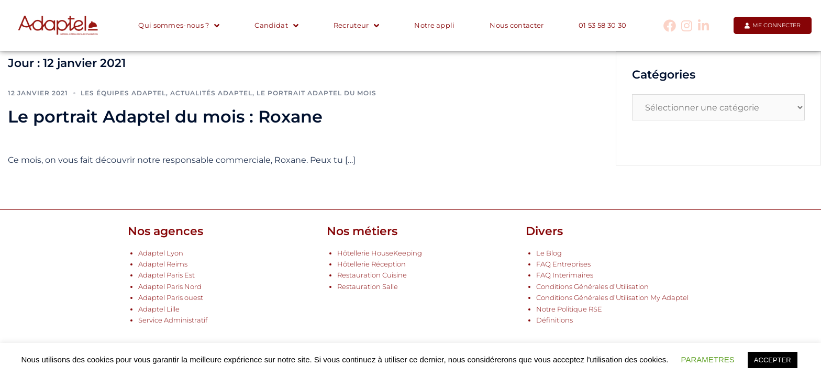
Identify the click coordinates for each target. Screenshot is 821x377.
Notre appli (434, 25)
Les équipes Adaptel (123, 93)
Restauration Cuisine (372, 275)
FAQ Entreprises (563, 264)
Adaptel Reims (162, 264)
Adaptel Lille (159, 309)
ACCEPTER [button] (772, 360)
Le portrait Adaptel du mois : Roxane (165, 116)
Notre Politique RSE (569, 309)
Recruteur (357, 25)
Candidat (276, 25)
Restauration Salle (367, 287)
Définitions (554, 320)
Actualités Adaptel (211, 93)
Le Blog (549, 253)
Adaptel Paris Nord (170, 287)
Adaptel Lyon (160, 253)
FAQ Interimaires (564, 275)
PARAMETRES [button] (708, 359)
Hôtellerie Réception (371, 264)
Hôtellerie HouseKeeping (379, 253)
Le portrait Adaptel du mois (316, 93)
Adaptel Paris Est (166, 275)
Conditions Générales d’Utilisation (592, 287)
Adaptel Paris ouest (170, 298)
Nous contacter (516, 25)
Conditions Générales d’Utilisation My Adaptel (612, 298)
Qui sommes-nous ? (178, 25)
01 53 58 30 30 (602, 25)
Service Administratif (172, 320)
